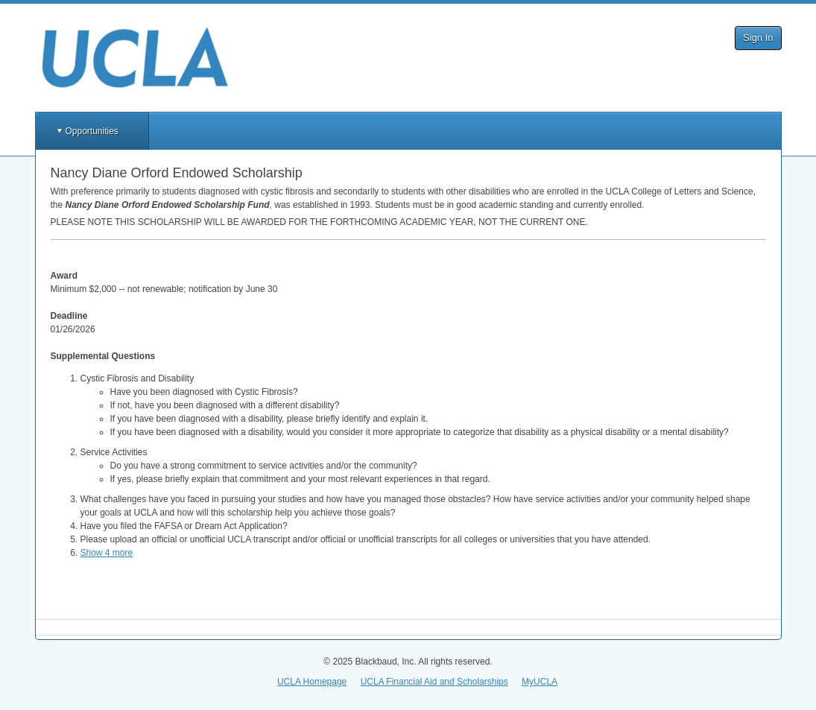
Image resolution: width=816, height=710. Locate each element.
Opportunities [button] (92, 131)
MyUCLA (539, 681)
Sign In (758, 37)
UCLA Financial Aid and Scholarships (434, 681)
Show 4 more (106, 553)
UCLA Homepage (312, 681)
